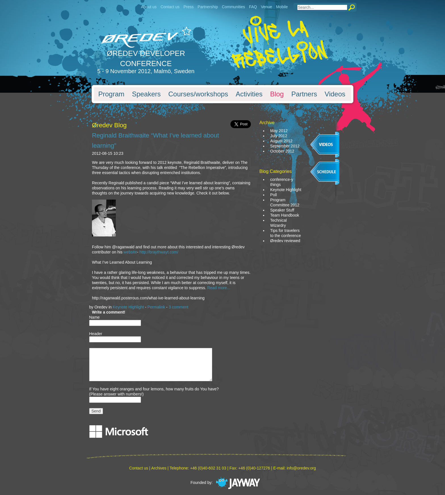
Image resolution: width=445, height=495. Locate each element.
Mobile (282, 7)
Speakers (146, 94)
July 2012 (278, 136)
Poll (273, 194)
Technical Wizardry (278, 223)
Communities (233, 7)
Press (188, 7)
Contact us (170, 7)
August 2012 (281, 141)
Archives (159, 468)
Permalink (156, 307)
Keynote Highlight (128, 307)
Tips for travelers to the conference (285, 233)
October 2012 (282, 151)
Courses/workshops (198, 94)
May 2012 (278, 130)
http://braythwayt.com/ (158, 252)
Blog (277, 94)
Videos (335, 94)
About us (148, 7)
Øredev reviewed (285, 240)
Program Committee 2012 (284, 202)
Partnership (208, 7)
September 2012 (285, 146)
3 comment (178, 307)
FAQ (253, 7)
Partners (304, 94)
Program (111, 94)
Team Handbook (284, 215)
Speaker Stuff (282, 210)
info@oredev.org (301, 468)
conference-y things (281, 182)
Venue (266, 7)
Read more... (218, 287)
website (130, 252)
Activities (249, 94)
